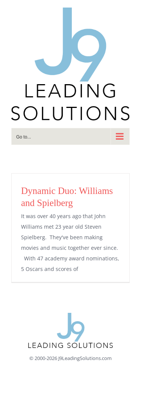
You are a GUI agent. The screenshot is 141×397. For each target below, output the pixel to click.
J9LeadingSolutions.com (85, 358)
